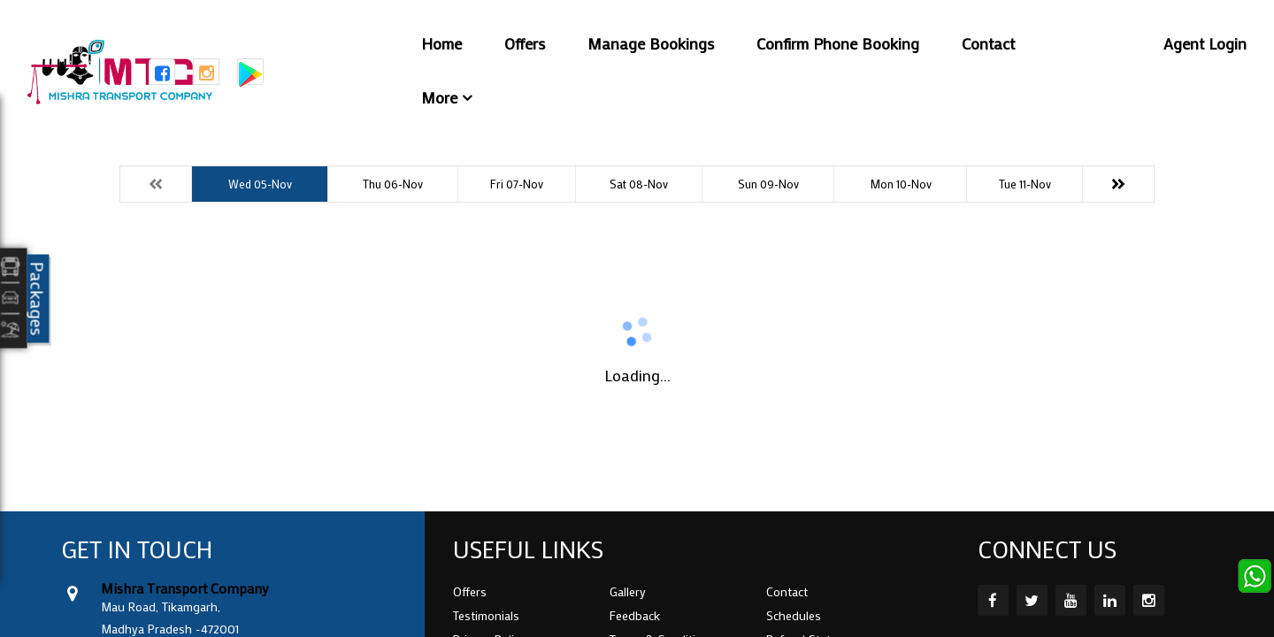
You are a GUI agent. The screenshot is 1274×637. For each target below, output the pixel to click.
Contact (988, 43)
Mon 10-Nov (901, 183)
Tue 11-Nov (1025, 183)
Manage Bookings (650, 43)
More (439, 97)
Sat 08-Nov (639, 183)
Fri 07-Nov (516, 183)
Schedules (793, 615)
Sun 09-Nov (768, 183)
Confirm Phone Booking (837, 43)
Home (441, 43)
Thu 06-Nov (393, 183)
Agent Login (1205, 43)
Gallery (628, 591)
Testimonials (486, 615)
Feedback (635, 615)
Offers (524, 43)
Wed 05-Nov (260, 183)
